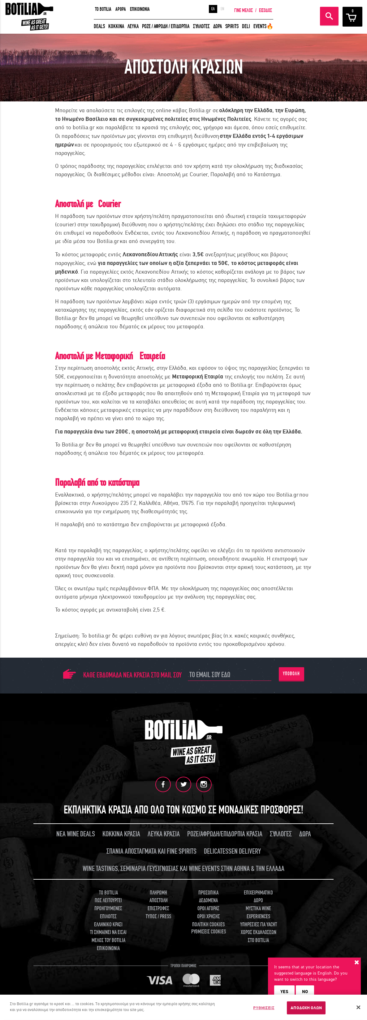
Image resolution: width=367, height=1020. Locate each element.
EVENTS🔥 (263, 26)
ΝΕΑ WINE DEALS (75, 834)
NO (305, 991)
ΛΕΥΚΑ (133, 26)
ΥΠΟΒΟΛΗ (291, 673)
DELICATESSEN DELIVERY (232, 851)
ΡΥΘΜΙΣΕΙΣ (263, 1007)
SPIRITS (232, 26)
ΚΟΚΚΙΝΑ (116, 26)
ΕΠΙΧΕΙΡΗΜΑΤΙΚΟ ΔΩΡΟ (258, 896)
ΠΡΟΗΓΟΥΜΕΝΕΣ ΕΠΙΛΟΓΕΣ (108, 912)
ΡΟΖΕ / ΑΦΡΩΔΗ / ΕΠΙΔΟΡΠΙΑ (165, 26)
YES (284, 991)
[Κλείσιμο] (359, 1007)
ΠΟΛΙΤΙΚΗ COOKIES (208, 924)
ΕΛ (213, 8)
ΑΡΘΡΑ (120, 9)
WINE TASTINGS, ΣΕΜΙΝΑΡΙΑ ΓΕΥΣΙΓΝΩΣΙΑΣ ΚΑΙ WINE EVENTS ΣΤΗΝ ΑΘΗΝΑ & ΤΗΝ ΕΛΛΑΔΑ (183, 868)
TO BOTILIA (103, 9)
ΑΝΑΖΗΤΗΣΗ (329, 16)
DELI (246, 26)
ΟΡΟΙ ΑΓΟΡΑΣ (208, 908)
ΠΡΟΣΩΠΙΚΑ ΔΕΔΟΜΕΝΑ (208, 896)
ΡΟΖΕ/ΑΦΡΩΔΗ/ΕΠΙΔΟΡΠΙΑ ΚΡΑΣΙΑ (224, 834)
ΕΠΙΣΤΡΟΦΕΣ (158, 908)
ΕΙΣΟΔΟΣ (265, 10)
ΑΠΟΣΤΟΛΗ (158, 900)
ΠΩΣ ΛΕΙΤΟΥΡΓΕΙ (108, 900)
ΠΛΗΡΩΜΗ (158, 892)
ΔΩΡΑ (217, 26)
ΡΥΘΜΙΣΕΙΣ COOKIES (208, 931)
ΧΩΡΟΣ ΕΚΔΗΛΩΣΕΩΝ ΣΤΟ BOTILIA (258, 936)
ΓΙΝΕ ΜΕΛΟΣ (243, 10)
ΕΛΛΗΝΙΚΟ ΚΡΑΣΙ (108, 924)
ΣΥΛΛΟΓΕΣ (201, 26)
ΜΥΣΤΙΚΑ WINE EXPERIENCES (258, 912)
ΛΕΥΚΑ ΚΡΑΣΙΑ (164, 834)
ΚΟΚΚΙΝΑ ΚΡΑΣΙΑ (121, 834)
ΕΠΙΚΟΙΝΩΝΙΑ (140, 9)
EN (222, 8)
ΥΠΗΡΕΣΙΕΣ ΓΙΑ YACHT (258, 924)
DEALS (99, 26)
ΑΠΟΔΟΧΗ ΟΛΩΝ (306, 1007)
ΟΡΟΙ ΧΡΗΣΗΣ (208, 916)
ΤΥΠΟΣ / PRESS (158, 916)
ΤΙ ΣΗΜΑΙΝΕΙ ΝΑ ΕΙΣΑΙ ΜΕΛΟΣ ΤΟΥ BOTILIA (108, 936)
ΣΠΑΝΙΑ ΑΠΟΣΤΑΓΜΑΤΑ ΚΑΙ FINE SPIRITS (151, 851)
